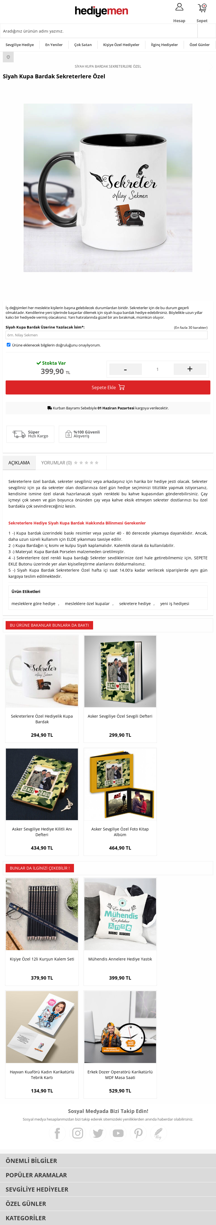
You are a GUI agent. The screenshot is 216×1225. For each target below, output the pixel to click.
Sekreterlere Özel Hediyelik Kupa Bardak (37, 710)
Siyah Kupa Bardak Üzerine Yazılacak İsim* (45, 327)
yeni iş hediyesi (174, 603)
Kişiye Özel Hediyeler (121, 44)
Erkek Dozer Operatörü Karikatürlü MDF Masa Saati (38, 1041)
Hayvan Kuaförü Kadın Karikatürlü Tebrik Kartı (178, 936)
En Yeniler (54, 44)
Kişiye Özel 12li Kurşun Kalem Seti (38, 936)
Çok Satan (83, 44)
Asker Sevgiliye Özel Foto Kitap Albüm (38, 815)
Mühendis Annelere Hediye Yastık (108, 936)
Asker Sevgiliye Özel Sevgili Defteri (108, 710)
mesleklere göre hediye (33, 603)
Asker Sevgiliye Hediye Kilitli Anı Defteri (178, 710)
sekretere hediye (135, 603)
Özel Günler (200, 44)
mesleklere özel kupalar (87, 603)
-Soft (78, 1217)
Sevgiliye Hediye (20, 44)
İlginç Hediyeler (164, 44)
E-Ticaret (91, 1217)
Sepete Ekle (108, 387)
